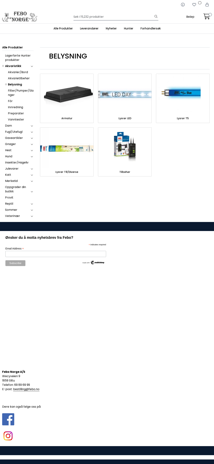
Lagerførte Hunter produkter (18, 57)
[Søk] (113, 16)
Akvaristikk (13, 66)
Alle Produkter (63, 28)
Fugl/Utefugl (14, 132)
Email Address (14, 248)
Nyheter (111, 28)
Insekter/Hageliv (16, 162)
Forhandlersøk (151, 28)
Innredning (15, 107)
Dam (8, 126)
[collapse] (32, 66)
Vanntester (16, 119)
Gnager (10, 144)
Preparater (16, 113)
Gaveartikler (14, 138)
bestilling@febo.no (26, 389)
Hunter (128, 28)
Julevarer (12, 169)
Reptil (9, 204)
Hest (8, 150)
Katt (8, 175)
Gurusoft (107, 457)
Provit (9, 197)
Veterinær (12, 216)
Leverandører (89, 28)
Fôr (10, 101)
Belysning (15, 84)
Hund (8, 156)
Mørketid (11, 181)
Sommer (11, 210)
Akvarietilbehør (19, 78)
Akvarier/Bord (18, 72)
